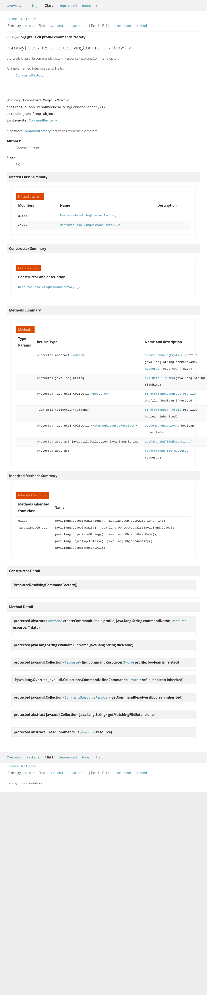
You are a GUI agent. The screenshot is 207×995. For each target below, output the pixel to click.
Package (33, 5)
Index (86, 5)
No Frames (29, 19)
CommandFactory (29, 75)
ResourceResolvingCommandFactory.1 (90, 215)
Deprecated (67, 5)
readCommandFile (158, 450)
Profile (176, 354)
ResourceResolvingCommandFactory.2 (90, 225)
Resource (152, 368)
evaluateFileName (159, 377)
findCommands (155, 409)
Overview (14, 5)
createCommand (156, 354)
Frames (13, 19)
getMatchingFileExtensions (167, 441)
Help (99, 5)
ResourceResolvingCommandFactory (46, 286)
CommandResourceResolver (114, 425)
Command (77, 354)
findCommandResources (163, 393)
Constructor (59, 26)
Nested (30, 26)
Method (77, 26)
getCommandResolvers (162, 425)
